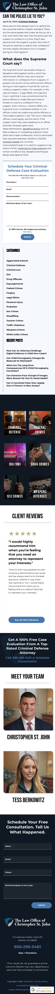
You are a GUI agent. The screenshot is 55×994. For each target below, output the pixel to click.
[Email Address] (27, 859)
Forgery (10, 292)
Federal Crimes (14, 288)
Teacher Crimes (14, 320)
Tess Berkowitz (28, 777)
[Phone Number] (27, 199)
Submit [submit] (27, 237)
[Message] (27, 891)
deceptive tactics (31, 128)
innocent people (11, 141)
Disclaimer (29, 981)
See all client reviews (26, 619)
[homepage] (27, 922)
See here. (27, 232)
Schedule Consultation (34, 659)
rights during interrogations (32, 148)
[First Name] (27, 185)
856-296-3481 (27, 178)
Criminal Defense (28, 21)
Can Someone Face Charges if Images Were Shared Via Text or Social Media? (27, 377)
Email (9, 189)
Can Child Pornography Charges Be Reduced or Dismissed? (25, 359)
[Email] (27, 192)
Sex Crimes (12, 311)
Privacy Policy (41, 981)
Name (8, 846)
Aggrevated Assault (17, 260)
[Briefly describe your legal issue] (27, 215)
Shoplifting (12, 316)
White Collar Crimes (17, 334)
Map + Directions (27, 953)
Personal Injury (14, 302)
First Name (11, 182)
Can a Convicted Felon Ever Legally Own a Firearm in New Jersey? (25, 384)
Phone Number (13, 196)
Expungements (14, 283)
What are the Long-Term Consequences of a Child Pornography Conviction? (27, 368)
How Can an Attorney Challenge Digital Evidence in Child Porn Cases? (26, 352)
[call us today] (45, 17)
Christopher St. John (28, 714)
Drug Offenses (14, 279)
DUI (8, 274)
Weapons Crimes (15, 329)
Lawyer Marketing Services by (27, 989)
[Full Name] (27, 846)
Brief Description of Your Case (19, 203)
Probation (11, 306)
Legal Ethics (12, 297)
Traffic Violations (15, 325)
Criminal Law (13, 269)
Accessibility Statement (27, 985)
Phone (8, 872)
